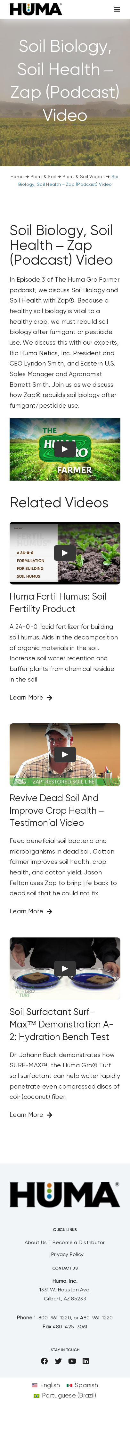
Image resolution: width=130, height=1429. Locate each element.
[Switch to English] (46, 1385)
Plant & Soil (43, 177)
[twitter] (58, 1361)
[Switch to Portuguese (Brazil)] (64, 1396)
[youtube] (72, 1361)
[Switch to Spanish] (82, 1385)
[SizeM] (36, 6)
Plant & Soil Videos (83, 177)
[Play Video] (65, 449)
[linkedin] (86, 1361)
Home (17, 177)
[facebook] (44, 1361)
